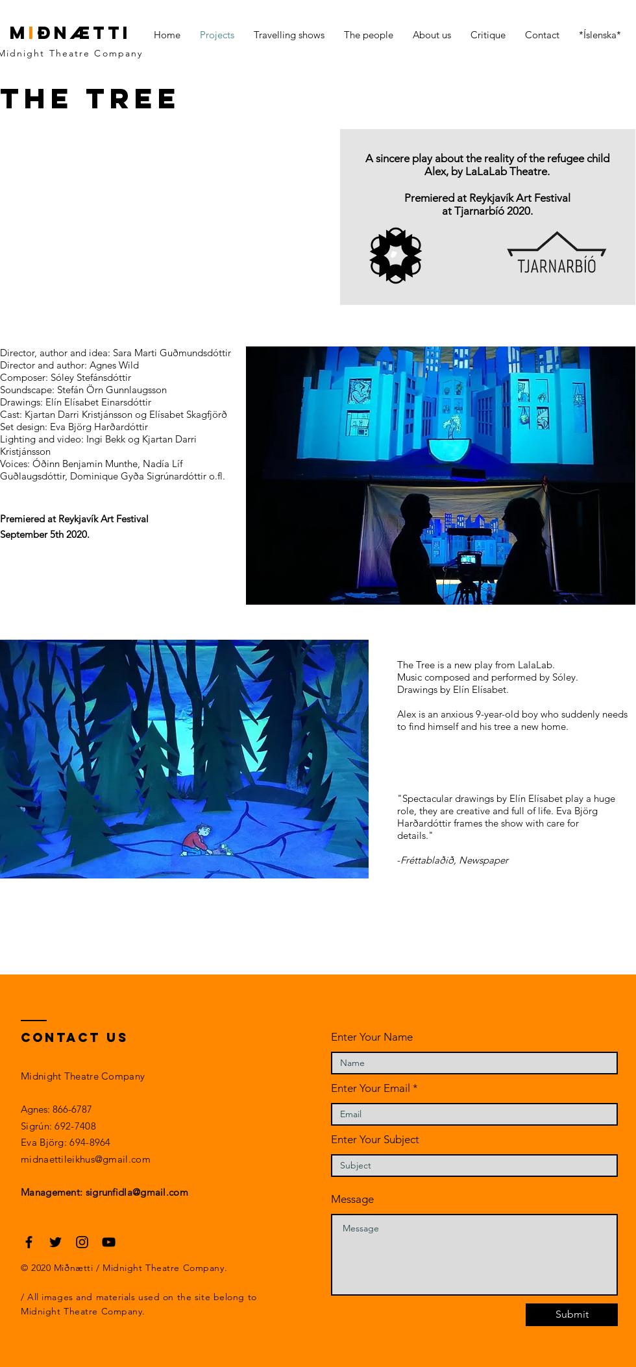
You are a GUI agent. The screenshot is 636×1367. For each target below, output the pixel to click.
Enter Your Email (370, 1088)
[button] (184, 759)
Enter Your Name (372, 1037)
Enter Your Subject (375, 1139)
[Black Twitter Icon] (55, 1242)
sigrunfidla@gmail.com (137, 1192)
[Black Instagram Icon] (82, 1242)
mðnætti (70, 32)
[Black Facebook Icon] (29, 1242)
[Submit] (572, 1314)
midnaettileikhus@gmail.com (86, 1159)
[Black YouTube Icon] (109, 1242)
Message (352, 1199)
